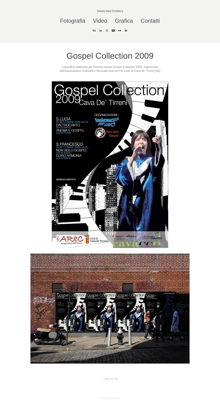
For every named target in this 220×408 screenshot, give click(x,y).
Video (100, 21)
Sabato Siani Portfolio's (110, 11)
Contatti (150, 21)
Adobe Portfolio (114, 398)
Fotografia (72, 21)
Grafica (124, 21)
